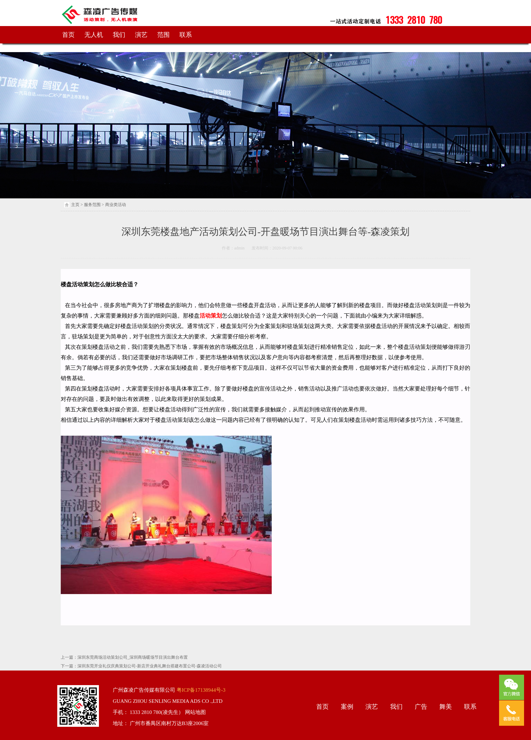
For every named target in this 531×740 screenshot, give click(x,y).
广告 (421, 706)
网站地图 (195, 712)
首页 (68, 34)
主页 (75, 204)
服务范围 (92, 204)
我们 (119, 34)
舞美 (445, 706)
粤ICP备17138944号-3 (200, 690)
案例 (347, 706)
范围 (163, 34)
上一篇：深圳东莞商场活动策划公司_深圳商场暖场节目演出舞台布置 (124, 657)
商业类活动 (115, 204)
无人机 (93, 34)
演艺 (141, 34)
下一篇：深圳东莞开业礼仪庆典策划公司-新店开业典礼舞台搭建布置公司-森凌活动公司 (141, 666)
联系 (185, 34)
